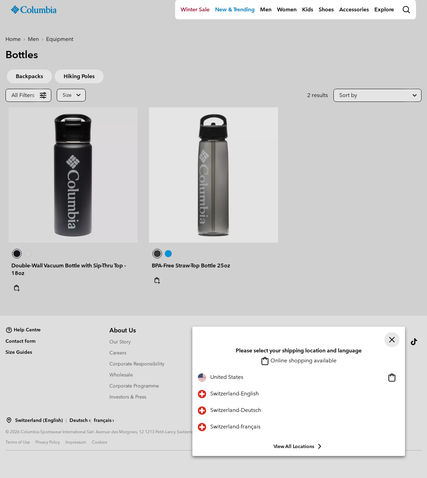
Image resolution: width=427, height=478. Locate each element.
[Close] (391, 339)
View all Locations (299, 446)
